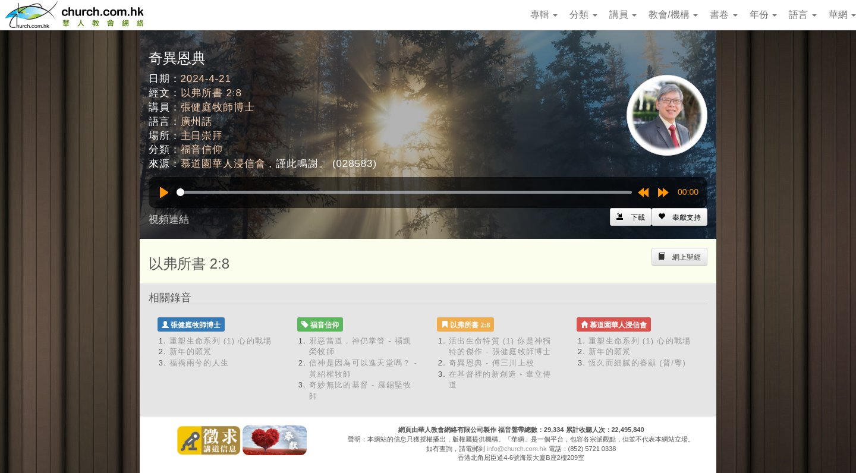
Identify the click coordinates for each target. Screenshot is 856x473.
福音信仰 (202, 149)
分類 (583, 15)
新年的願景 (190, 351)
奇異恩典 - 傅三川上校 (491, 362)
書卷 (723, 15)
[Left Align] (679, 217)
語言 (802, 15)
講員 (623, 15)
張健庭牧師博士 (218, 107)
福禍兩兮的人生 (199, 362)
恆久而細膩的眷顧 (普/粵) (637, 362)
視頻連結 (169, 219)
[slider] (404, 192)
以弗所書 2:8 (211, 93)
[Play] (164, 192)
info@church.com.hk (516, 448)
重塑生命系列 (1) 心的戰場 (220, 340)
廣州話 (197, 121)
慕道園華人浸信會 (223, 163)
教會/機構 (673, 15)
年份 (763, 15)
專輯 (544, 15)
